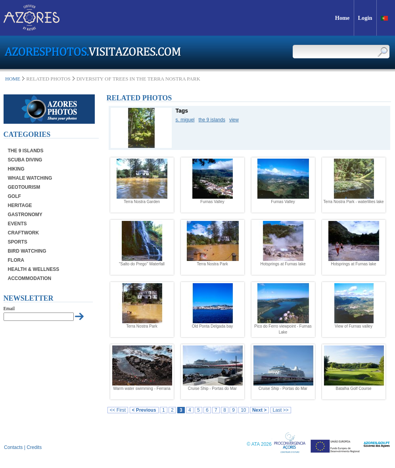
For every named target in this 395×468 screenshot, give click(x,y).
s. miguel (185, 120)
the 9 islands (212, 120)
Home (12, 79)
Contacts (13, 447)
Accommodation (30, 278)
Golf (14, 196)
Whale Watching (30, 178)
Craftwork (23, 233)
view (234, 120)
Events (17, 223)
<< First (118, 410)
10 (243, 410)
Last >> (281, 410)
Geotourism (24, 187)
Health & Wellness (33, 269)
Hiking (16, 169)
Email (9, 308)
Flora (16, 260)
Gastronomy (25, 214)
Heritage (20, 205)
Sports (17, 242)
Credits (34, 447)
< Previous (144, 410)
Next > (259, 410)
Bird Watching (27, 251)
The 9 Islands (26, 150)
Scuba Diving (25, 160)
